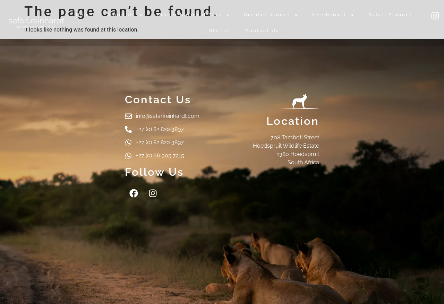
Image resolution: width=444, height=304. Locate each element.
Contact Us (262, 30)
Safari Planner (390, 14)
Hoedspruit (333, 15)
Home (84, 14)
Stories (220, 30)
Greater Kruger (271, 15)
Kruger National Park (193, 15)
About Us (125, 15)
